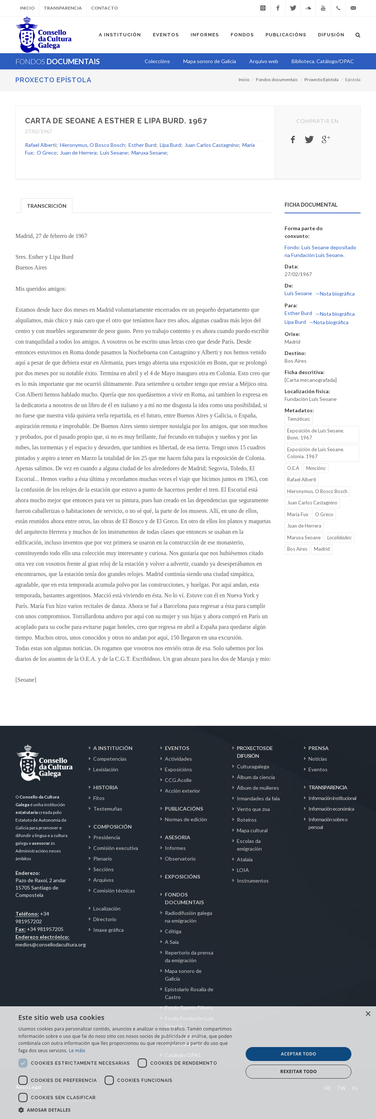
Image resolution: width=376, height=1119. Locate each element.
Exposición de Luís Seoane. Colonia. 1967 (315, 453)
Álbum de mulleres (258, 788)
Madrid (322, 549)
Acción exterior (182, 790)
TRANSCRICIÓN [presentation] (46, 206)
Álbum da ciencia (256, 777)
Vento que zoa (253, 809)
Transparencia (63, 8)
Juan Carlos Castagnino (212, 145)
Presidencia (106, 837)
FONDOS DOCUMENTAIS (184, 898)
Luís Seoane (114, 152)
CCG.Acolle (178, 780)
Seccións (103, 869)
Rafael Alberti (40, 145)
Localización (106, 908)
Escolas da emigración (249, 845)
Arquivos (103, 880)
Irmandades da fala (258, 798)
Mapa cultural (252, 830)
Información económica (331, 808)
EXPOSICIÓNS (182, 876)
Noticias (317, 759)
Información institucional (332, 798)
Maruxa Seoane (149, 152)
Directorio (104, 919)
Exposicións (178, 769)
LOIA (243, 870)
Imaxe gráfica (108, 930)
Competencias (110, 759)
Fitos (99, 798)
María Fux (297, 514)
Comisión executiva (115, 848)
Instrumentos (253, 880)
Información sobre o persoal (327, 823)
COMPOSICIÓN (112, 826)
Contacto (104, 8)
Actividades (178, 759)
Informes (175, 848)
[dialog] (188, 1062)
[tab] (47, 205)
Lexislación (105, 769)
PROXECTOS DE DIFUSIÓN (254, 752)
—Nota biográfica (335, 293)
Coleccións (157, 61)
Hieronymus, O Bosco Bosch (92, 145)
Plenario (102, 858)
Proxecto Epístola (53, 80)
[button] (127, 1109)
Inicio (27, 8)
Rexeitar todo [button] (298, 1071)
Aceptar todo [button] (298, 1054)
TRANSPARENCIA (327, 787)
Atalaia (245, 859)
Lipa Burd (170, 145)
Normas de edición (186, 819)
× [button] (367, 1014)
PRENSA (318, 748)
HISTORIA (105, 787)
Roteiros (247, 819)
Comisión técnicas (114, 890)
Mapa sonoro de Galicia (183, 975)
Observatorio (180, 858)
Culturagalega (253, 766)
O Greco (47, 152)
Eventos (318, 769)
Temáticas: (298, 419)
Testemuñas (107, 808)
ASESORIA (177, 837)
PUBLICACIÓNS (184, 808)
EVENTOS (177, 748)
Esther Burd (142, 145)
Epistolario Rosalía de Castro (189, 993)
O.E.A (293, 468)
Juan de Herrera (78, 152)
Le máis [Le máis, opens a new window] (77, 1050)
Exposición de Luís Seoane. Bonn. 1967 (315, 434)
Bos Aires (297, 549)
